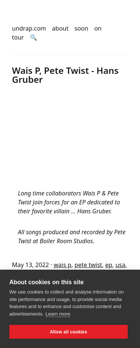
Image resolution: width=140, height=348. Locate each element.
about (60, 28)
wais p (62, 265)
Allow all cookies (68, 332)
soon (81, 28)
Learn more (58, 314)
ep (108, 265)
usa (120, 265)
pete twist (88, 265)
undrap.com (29, 28)
